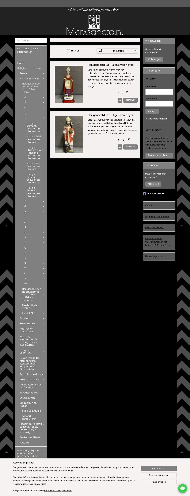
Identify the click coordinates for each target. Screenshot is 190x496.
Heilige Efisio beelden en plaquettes (34, 139)
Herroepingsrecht (153, 256)
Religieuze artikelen (31, 68)
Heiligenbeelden (32, 78)
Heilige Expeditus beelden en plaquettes (33, 178)
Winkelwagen (154, 59)
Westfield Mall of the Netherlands (30, 476)
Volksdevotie (32, 397)
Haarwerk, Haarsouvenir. (28, 417)
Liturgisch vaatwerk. (32, 351)
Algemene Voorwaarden (157, 216)
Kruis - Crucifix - (32, 379)
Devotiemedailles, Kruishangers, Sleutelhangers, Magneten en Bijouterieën (32, 363)
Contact (149, 205)
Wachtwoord (151, 98)
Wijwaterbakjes (29, 392)
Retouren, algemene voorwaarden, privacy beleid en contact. (31, 454)
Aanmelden (153, 184)
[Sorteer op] (117, 50)
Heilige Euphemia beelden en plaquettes (33, 192)
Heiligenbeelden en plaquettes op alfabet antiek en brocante (33, 294)
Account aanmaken (157, 155)
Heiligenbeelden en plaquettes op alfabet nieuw (33, 87)
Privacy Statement (154, 227)
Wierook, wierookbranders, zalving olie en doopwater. (32, 340)
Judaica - (25, 442)
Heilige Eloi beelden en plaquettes (33, 166)
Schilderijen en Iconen (28, 404)
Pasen (32, 73)
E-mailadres (151, 86)
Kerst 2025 (33, 313)
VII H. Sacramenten (153, 193)
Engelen (32, 318)
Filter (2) (72, 51)
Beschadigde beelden (29, 307)
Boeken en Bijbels (30, 437)
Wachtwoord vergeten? (156, 119)
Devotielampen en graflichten (31, 386)
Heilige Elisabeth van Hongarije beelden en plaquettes (35, 153)
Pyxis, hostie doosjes (32, 374)
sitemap (113, 491)
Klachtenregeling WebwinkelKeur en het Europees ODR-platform (157, 242)
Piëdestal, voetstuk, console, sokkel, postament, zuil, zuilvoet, (32, 428)
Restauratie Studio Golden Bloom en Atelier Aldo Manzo (29, 467)
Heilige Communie (30, 410)
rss (119, 491)
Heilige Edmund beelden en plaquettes (33, 127)
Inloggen (152, 111)
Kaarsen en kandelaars (32, 330)
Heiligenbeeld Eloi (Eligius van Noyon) (111, 65)
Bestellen (130, 100)
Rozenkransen (32, 323)
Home (20, 63)
